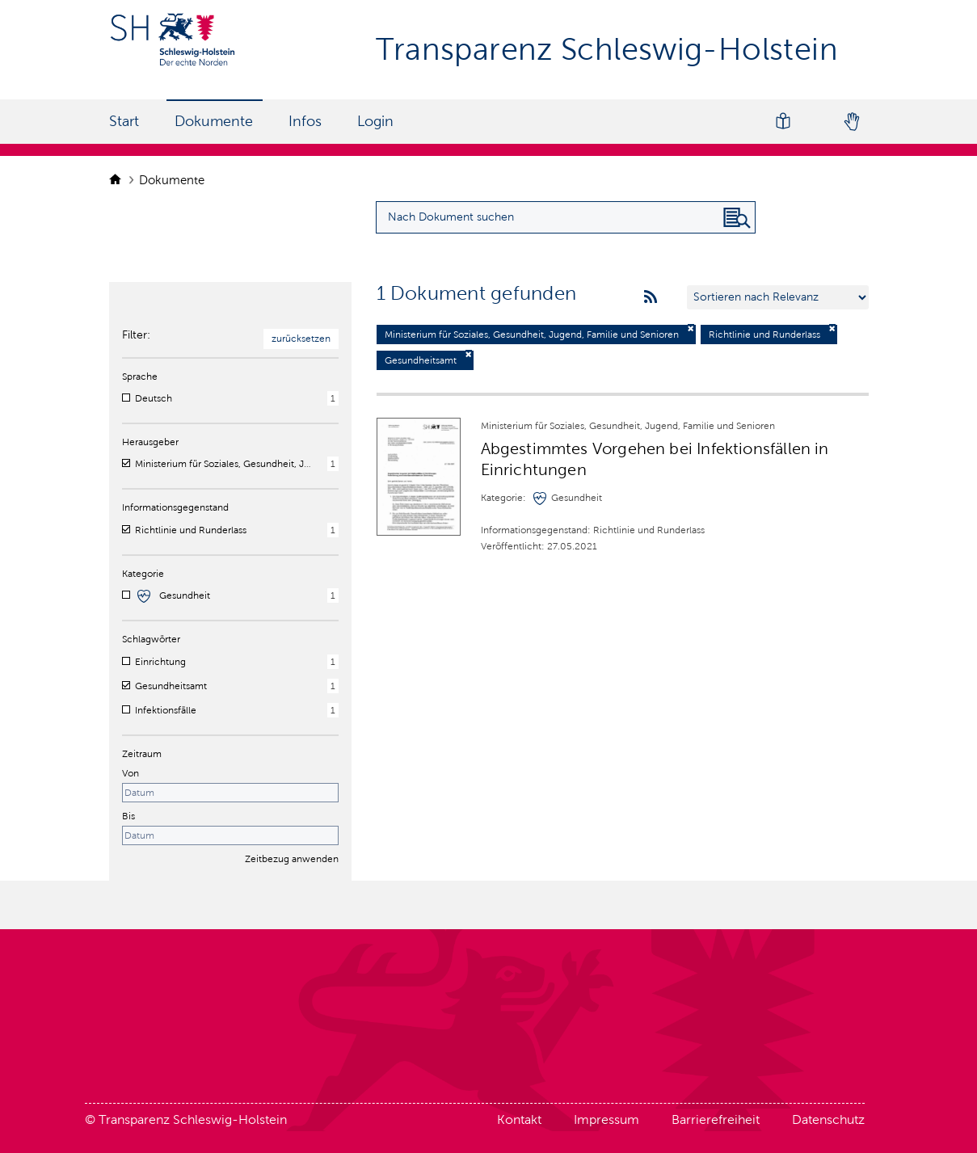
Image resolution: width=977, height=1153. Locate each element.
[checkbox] (126, 397)
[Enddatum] (230, 835)
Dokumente (214, 121)
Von (130, 773)
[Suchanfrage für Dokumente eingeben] (566, 217)
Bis (128, 816)
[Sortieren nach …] (778, 297)
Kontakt (519, 1119)
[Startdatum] (230, 792)
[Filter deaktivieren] (691, 328)
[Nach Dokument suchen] (737, 218)
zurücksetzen (301, 338)
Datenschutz (828, 1119)
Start (124, 121)
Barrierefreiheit (716, 1119)
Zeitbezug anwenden (292, 859)
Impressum (606, 1119)
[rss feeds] (650, 297)
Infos (305, 121)
